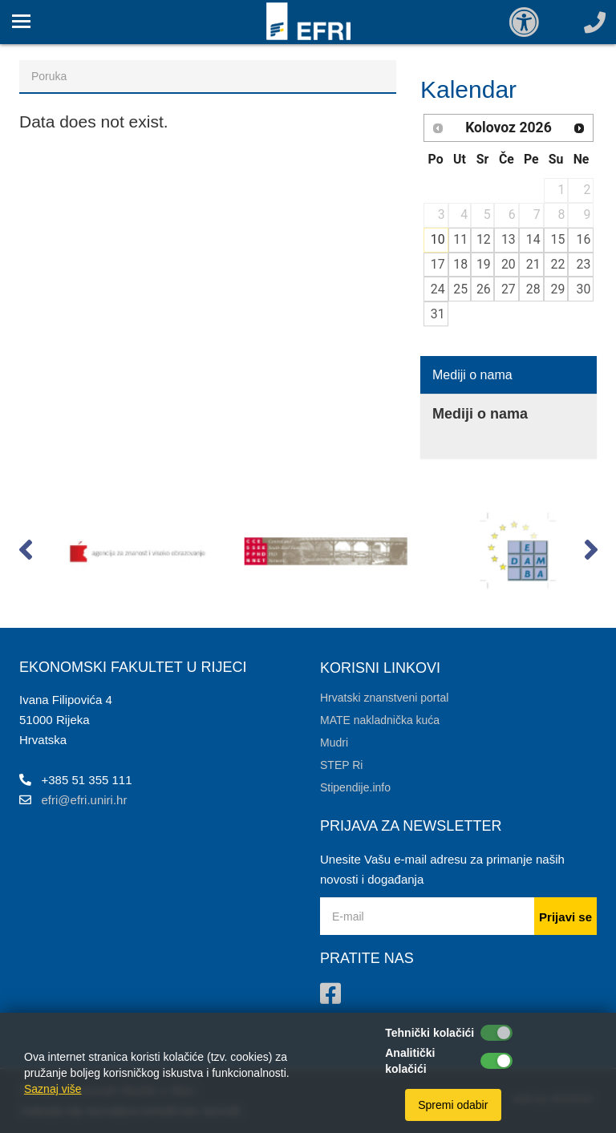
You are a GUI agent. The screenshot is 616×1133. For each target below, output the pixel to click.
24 (438, 289)
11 (460, 239)
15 (558, 239)
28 (533, 289)
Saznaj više (53, 1088)
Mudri (334, 742)
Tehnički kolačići (429, 1032)
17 (438, 264)
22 (558, 264)
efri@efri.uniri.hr (85, 800)
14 (533, 239)
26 (483, 289)
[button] (25, 553)
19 (483, 264)
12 (483, 239)
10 (438, 239)
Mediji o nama (472, 375)
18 (460, 264)
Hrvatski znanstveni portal (384, 697)
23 (584, 264)
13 (508, 239)
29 (558, 289)
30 (584, 289)
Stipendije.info (355, 787)
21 (533, 264)
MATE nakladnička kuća (380, 720)
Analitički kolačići (410, 1060)
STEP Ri (341, 765)
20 (508, 264)
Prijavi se (565, 917)
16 (584, 239)
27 (508, 289)
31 (438, 314)
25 (460, 289)
